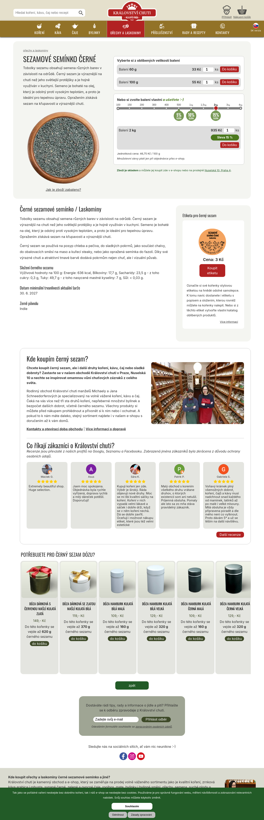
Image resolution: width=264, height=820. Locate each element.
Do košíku (39, 644)
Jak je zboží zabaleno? (63, 190)
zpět (131, 685)
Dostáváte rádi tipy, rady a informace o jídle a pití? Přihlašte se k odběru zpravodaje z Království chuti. (132, 707)
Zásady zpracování (141, 814)
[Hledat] (81, 13)
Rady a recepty (193, 32)
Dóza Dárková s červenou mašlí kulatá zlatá (40, 608)
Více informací (229, 321)
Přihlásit (227, 17)
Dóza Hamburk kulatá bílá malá (118, 606)
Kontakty (223, 32)
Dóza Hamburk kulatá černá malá (196, 606)
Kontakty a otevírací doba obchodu (55, 429)
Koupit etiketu (212, 270)
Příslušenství (161, 32)
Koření (39, 32)
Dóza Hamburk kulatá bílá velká (157, 606)
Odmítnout (118, 814)
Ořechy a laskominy (125, 32)
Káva (58, 32)
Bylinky (94, 32)
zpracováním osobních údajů (154, 726)
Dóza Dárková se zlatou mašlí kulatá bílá (78, 606)
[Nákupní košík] (242, 12)
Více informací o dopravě (106, 429)
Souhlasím (132, 806)
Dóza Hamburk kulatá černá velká (235, 606)
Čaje (75, 32)
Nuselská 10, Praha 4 (218, 170)
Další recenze (230, 535)
